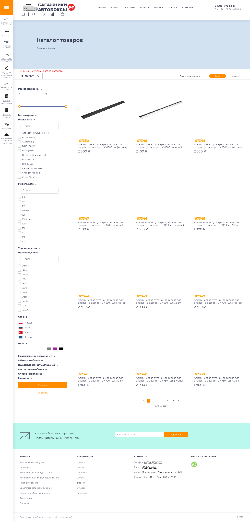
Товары (234, 76)
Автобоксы (25, 467)
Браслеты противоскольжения (36, 488)
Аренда (102, 7)
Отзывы (172, 7)
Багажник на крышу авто (32, 462)
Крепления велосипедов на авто (36, 472)
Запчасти (24, 503)
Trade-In (158, 7)
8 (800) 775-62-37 (225, 5)
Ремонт (115, 7)
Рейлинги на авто (29, 483)
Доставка (129, 7)
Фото (217, 76)
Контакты (187, 7)
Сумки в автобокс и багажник (35, 493)
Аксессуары (26, 498)
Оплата (144, 7)
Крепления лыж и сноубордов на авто (39, 477)
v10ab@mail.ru (149, 467)
